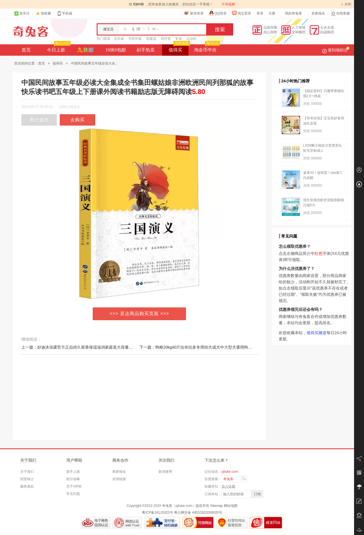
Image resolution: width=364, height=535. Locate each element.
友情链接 (119, 479)
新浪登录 (194, 13)
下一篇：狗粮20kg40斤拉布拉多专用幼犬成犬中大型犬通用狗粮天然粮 (201, 347)
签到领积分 (335, 50)
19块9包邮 (116, 49)
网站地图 (230, 506)
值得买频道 (316, 332)
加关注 (22, 13)
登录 (260, 13)
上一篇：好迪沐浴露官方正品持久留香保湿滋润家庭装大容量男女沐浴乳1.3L (88, 347)
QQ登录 (218, 13)
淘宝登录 (241, 13)
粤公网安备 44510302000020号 (198, 513)
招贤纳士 (27, 479)
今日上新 (58, 48)
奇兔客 (30, 31)
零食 (178, 39)
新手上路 (73, 472)
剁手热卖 (145, 49)
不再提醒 (228, 4)
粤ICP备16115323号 (157, 513)
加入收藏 (228, 486)
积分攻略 (73, 479)
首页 (26, 49)
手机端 (64, 13)
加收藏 (46, 13)
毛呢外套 (135, 39)
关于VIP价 (74, 486)
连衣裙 (119, 39)
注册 (271, 13)
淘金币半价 (206, 48)
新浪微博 (165, 472)
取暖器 (151, 39)
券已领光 (39, 119)
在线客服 (340, 13)
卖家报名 (318, 13)
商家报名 (119, 472)
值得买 (179, 48)
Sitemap (216, 506)
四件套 (166, 39)
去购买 (77, 119)
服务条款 (27, 486)
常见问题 (73, 494)
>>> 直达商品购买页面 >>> (139, 313)
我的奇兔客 (293, 13)
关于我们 (27, 472)
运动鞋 (191, 39)
